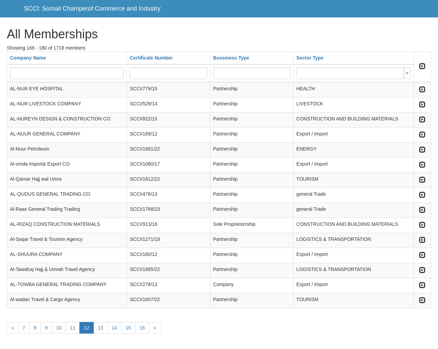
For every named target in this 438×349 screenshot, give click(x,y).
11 (73, 328)
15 (128, 328)
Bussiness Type (231, 58)
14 (114, 328)
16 (142, 328)
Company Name (28, 58)
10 (59, 328)
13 (100, 328)
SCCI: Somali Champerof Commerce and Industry (92, 8)
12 (86, 328)
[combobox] (353, 73)
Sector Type (309, 58)
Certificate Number (151, 58)
